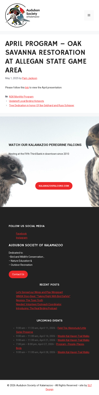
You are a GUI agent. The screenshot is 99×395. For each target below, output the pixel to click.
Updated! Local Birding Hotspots (26, 101)
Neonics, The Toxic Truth (29, 300)
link (27, 87)
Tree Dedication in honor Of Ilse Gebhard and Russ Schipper (41, 105)
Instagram (21, 237)
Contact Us (18, 274)
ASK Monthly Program (21, 96)
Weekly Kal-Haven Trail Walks (73, 336)
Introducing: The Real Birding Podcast (36, 308)
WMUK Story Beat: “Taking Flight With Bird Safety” (43, 296)
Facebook (21, 233)
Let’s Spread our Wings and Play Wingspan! (39, 292)
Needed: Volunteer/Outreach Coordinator (38, 304)
